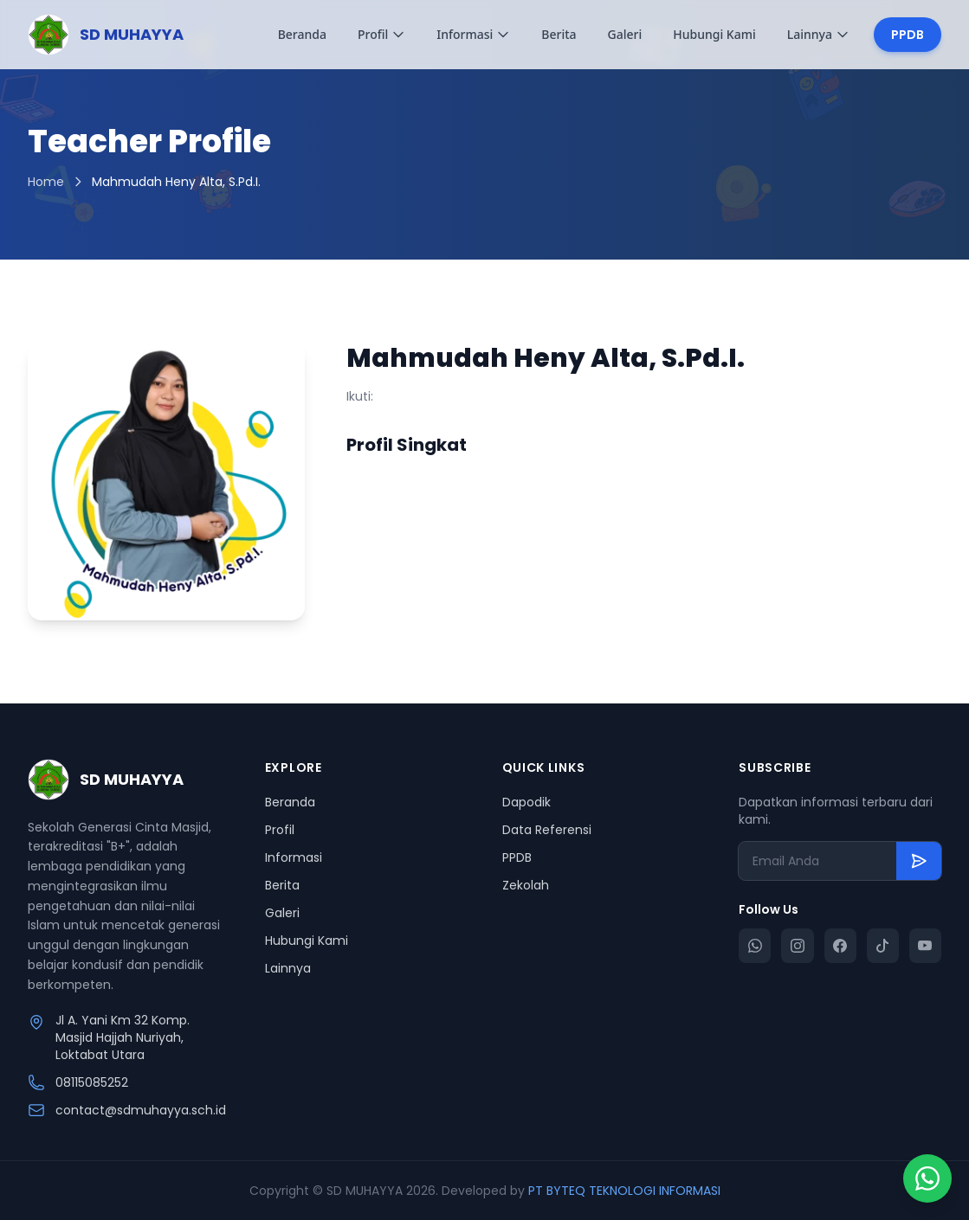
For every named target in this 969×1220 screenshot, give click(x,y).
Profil (381, 34)
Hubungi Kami (714, 34)
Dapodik (526, 802)
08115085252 (91, 1082)
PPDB (907, 34)
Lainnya (818, 34)
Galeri (625, 34)
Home (46, 181)
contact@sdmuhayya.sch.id (140, 1110)
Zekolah (525, 885)
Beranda (302, 34)
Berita (558, 34)
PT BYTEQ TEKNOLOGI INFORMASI (624, 1190)
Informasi (473, 34)
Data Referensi (546, 829)
